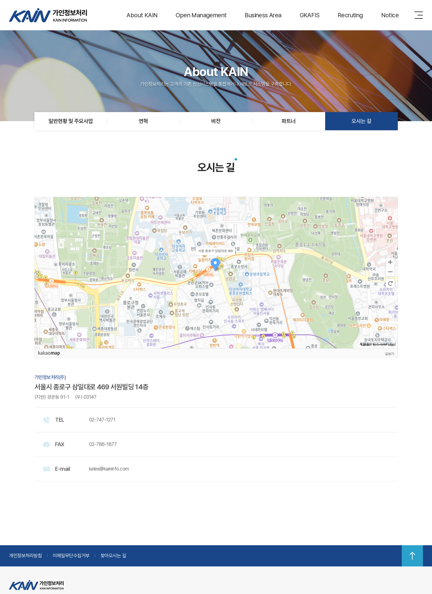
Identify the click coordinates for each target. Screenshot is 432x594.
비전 (216, 121)
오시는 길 (361, 121)
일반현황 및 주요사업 (70, 121)
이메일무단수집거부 (71, 556)
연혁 (143, 121)
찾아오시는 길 (113, 556)
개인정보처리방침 (25, 556)
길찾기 (389, 363)
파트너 (288, 121)
